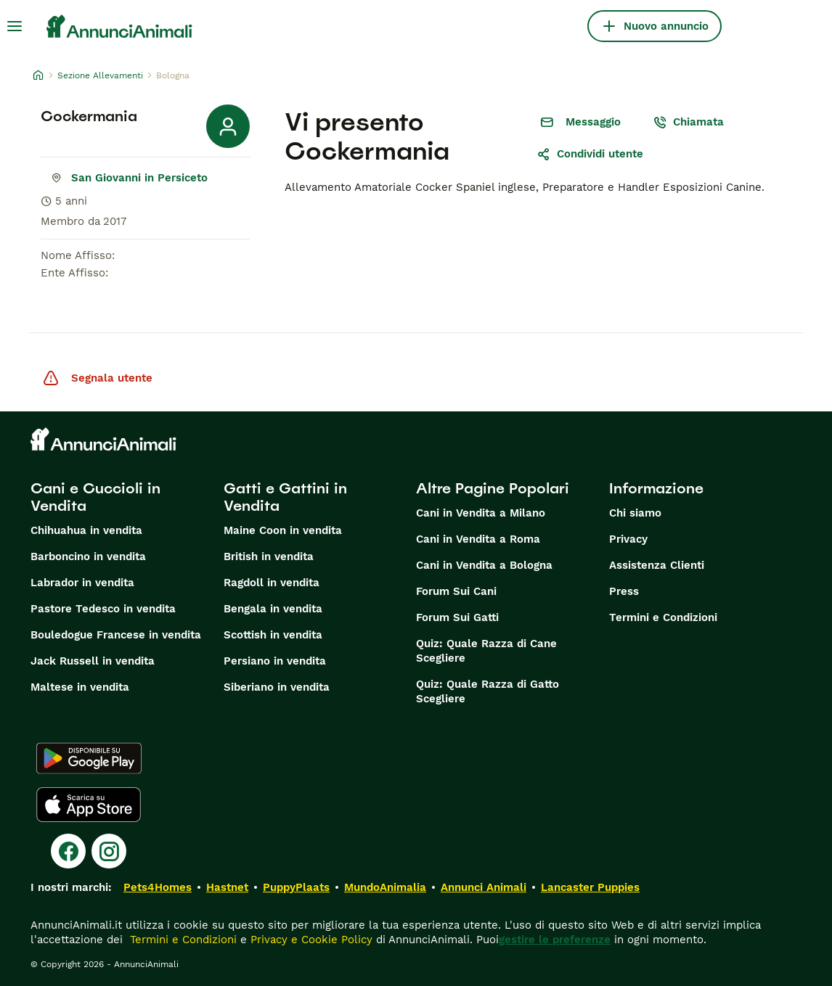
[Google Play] (89, 758)
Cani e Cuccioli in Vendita (95, 497)
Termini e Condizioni (663, 617)
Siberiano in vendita (277, 687)
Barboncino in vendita (88, 556)
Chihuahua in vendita (86, 530)
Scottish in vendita (273, 634)
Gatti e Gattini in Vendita (285, 497)
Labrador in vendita (82, 582)
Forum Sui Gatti (457, 617)
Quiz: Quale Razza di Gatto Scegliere (487, 691)
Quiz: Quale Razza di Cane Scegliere (486, 651)
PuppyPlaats (296, 887)
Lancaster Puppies (590, 887)
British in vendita (269, 556)
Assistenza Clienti (656, 565)
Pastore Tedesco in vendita (103, 608)
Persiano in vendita (275, 660)
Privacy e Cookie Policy (309, 939)
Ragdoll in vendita (271, 582)
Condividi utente (590, 154)
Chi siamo (635, 512)
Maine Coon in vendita (283, 530)
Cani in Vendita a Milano (480, 512)
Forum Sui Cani (456, 591)
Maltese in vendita (79, 687)
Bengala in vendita (273, 608)
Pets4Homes (157, 887)
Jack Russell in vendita (92, 660)
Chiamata (688, 122)
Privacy (628, 539)
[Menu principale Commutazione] (14, 26)
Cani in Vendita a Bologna (484, 565)
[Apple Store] (88, 804)
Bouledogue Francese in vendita (115, 634)
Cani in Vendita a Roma (478, 539)
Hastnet (227, 887)
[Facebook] (68, 851)
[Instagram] (108, 851)
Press (624, 591)
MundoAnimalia (385, 887)
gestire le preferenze (555, 939)
